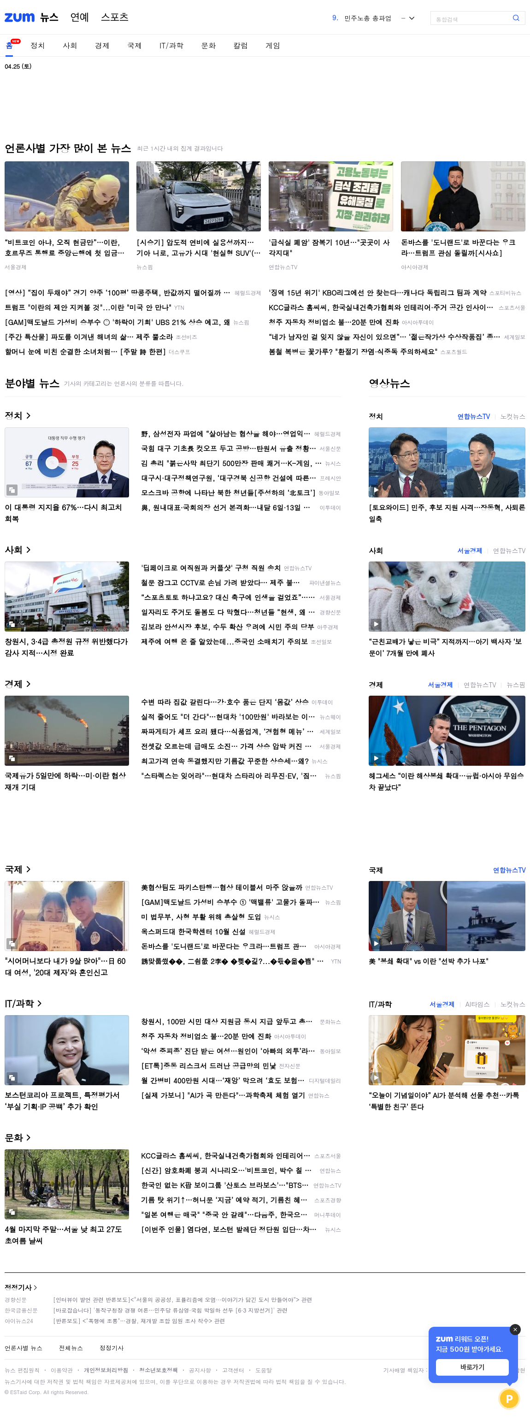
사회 (70, 45)
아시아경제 (415, 267)
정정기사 (18, 1287)
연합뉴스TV (283, 267)
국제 (134, 45)
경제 (102, 45)
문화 (208, 45)
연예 (80, 18)
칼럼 (240, 45)
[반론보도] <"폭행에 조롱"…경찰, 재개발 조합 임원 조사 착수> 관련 (139, 1320)
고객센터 (233, 1370)
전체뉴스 (71, 1347)
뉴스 (49, 18)
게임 (272, 45)
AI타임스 (477, 1004)
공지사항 (200, 1370)
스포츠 (115, 18)
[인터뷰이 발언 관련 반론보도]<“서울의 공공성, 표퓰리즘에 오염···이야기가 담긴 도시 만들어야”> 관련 (182, 1299)
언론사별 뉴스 (23, 1347)
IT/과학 (171, 45)
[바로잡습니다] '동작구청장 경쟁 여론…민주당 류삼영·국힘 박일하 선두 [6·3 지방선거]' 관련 (170, 1310)
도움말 (263, 1370)
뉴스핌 (144, 267)
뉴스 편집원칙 (22, 1370)
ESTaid (18, 1392)
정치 (37, 45)
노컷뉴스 (513, 416)
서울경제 (16, 267)
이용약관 (62, 1370)
